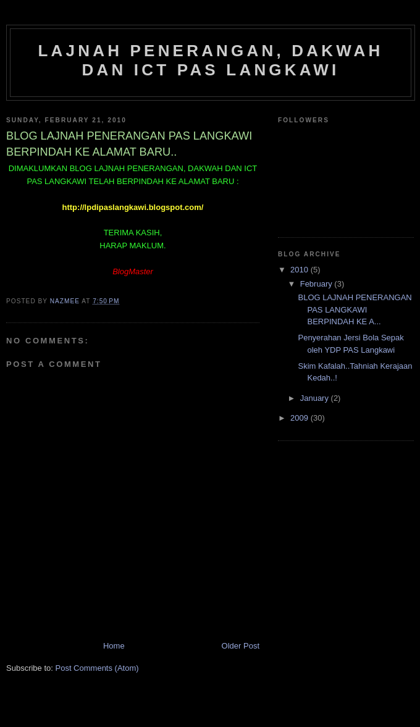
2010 (300, 269)
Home (114, 645)
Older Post (240, 645)
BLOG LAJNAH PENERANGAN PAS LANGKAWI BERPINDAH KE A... (354, 309)
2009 (300, 417)
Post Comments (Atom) (97, 668)
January (315, 398)
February (317, 283)
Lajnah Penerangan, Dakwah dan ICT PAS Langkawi (210, 60)
